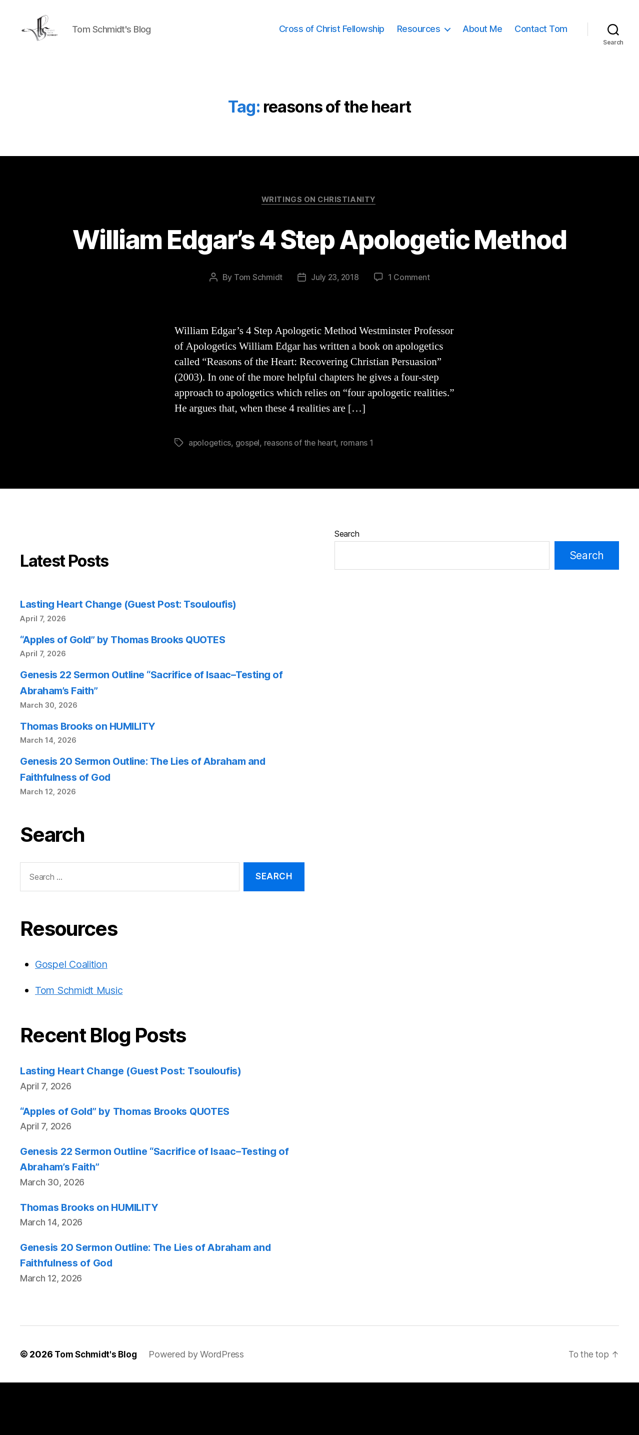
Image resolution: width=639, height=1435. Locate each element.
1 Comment (409, 330)
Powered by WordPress (200, 1406)
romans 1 (360, 495)
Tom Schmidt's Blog (97, 1406)
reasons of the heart (303, 495)
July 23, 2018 (335, 330)
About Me (482, 36)
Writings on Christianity (319, 215)
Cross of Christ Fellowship (331, 36)
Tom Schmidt (257, 330)
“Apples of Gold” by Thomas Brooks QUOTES (129, 692)
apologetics (210, 495)
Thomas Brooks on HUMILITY (91, 778)
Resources (418, 36)
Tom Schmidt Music (83, 1042)
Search (346, 586)
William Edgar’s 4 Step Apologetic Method (319, 272)
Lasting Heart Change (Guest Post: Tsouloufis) (134, 656)
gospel (249, 495)
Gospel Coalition (74, 1016)
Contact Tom (541, 36)
